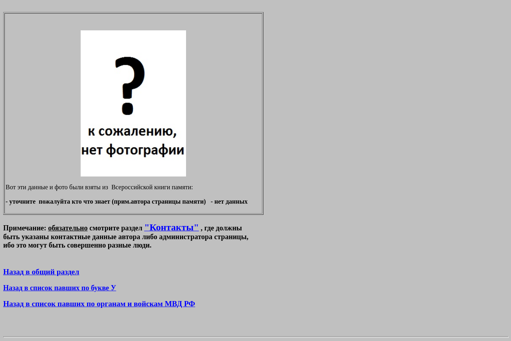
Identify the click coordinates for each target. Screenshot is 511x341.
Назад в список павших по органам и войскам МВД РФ (99, 303)
